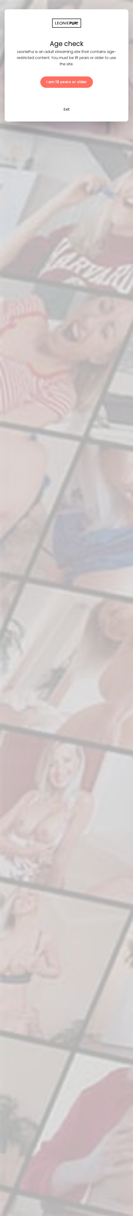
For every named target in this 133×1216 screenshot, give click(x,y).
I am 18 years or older (66, 82)
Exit (66, 109)
